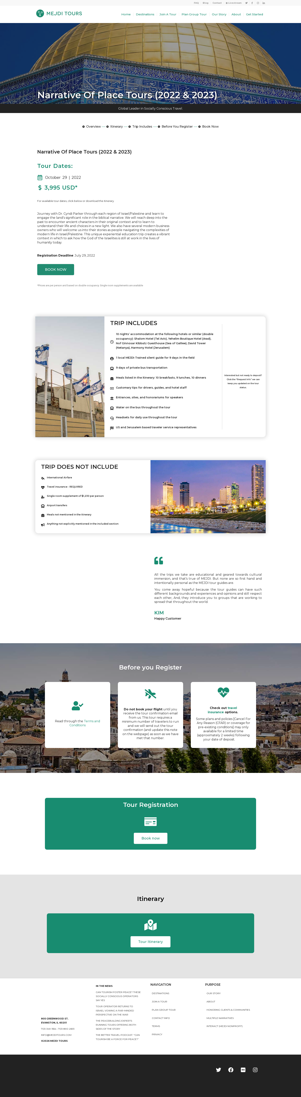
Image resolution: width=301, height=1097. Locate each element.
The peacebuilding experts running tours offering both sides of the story (116, 1024)
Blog (205, 3)
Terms (156, 1026)
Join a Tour (159, 1001)
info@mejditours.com (56, 1034)
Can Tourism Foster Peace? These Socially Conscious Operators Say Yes (118, 996)
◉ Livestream (233, 3)
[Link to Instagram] (258, 3)
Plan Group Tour (164, 1009)
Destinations (160, 993)
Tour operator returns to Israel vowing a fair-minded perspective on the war (115, 1010)
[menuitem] (196, 3)
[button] (150, 838)
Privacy (157, 1034)
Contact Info (161, 1018)
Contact (217, 3)
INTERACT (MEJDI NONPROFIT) (225, 1026)
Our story (214, 993)
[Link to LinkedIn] (264, 3)
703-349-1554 (48, 1028)
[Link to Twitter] (246, 3)
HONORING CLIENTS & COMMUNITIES (228, 1009)
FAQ (196, 3)
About (211, 1001)
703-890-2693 (66, 1028)
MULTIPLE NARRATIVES (220, 1018)
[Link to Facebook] (252, 3)
